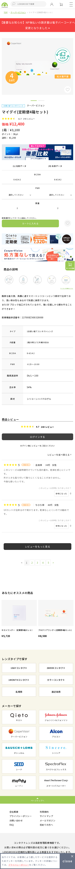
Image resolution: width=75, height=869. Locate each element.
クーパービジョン (18, 12)
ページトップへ (37, 800)
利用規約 (44, 811)
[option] (19, 619)
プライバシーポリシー (21, 816)
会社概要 (14, 811)
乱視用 (18, 691)
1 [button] (34, 101)
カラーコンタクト (55, 679)
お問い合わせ (16, 820)
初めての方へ (47, 825)
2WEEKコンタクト (56, 667)
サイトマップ (47, 816)
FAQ (11, 825)
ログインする (37, 437)
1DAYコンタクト (19, 667)
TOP (6, 12)
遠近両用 (56, 691)
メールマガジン (48, 820)
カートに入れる (30, 223)
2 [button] (41, 101)
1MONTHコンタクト (19, 679)
